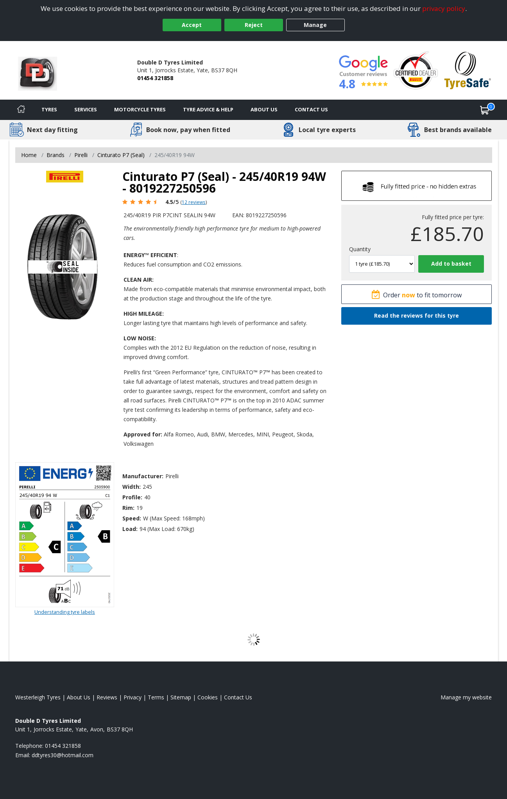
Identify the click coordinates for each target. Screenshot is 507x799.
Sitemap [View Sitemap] (180, 697)
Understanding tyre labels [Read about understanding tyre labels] (64, 611)
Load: (130, 529)
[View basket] (484, 110)
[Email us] (62, 755)
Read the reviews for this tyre (416, 315)
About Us (264, 109)
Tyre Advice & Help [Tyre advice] (208, 109)
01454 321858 (155, 78)
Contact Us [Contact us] (311, 109)
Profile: (132, 497)
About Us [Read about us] (78, 697)
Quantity (360, 249)
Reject (254, 25)
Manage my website (466, 697)
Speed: (131, 518)
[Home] (21, 110)
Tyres (49, 109)
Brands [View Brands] (55, 155)
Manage (315, 25)
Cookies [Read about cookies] (207, 697)
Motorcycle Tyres (140, 109)
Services (85, 109)
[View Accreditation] (415, 69)
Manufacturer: (142, 476)
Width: (131, 486)
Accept (192, 25)
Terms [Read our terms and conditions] (156, 697)
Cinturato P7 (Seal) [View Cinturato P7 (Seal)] (121, 155)
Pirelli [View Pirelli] (81, 155)
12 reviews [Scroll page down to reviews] (194, 202)
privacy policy (443, 8)
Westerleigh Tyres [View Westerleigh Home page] (38, 697)
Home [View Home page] (29, 155)
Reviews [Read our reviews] (107, 697)
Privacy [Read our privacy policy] (133, 697)
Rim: (128, 507)
